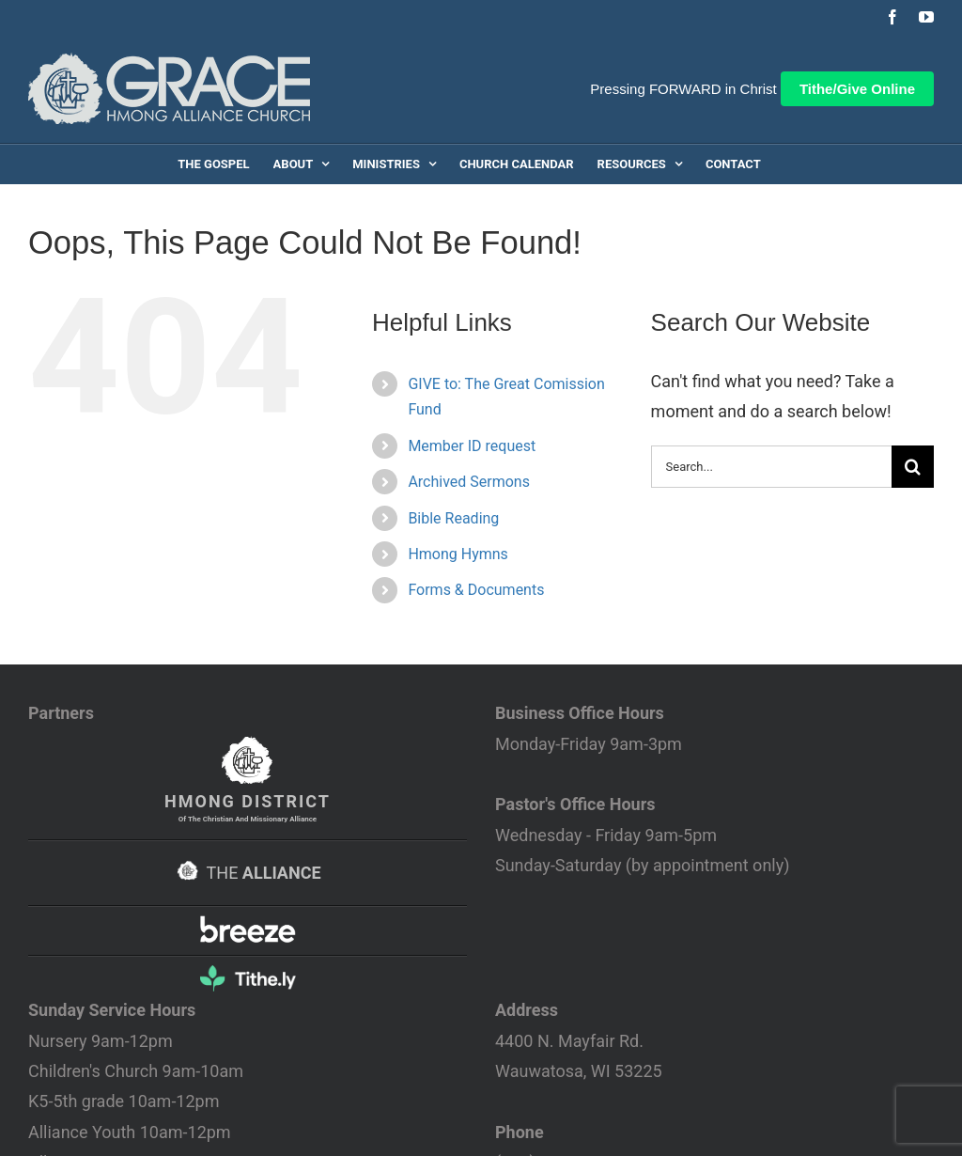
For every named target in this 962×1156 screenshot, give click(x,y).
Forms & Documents (476, 590)
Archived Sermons (469, 482)
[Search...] (771, 466)
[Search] (913, 466)
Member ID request (471, 446)
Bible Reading (453, 518)
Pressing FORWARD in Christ (683, 89)
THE (247, 873)
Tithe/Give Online (857, 89)
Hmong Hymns (457, 554)
